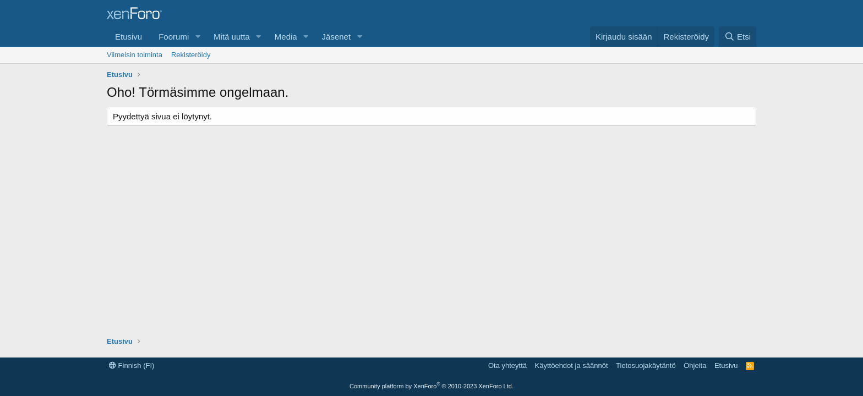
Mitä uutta (232, 36)
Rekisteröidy (191, 55)
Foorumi (174, 36)
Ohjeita (695, 365)
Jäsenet (336, 36)
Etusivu (128, 36)
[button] (197, 36)
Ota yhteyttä (507, 365)
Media (286, 36)
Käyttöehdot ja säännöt (571, 365)
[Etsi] (737, 36)
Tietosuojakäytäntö (646, 365)
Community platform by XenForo (431, 386)
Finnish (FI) (131, 365)
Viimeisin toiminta (134, 55)
